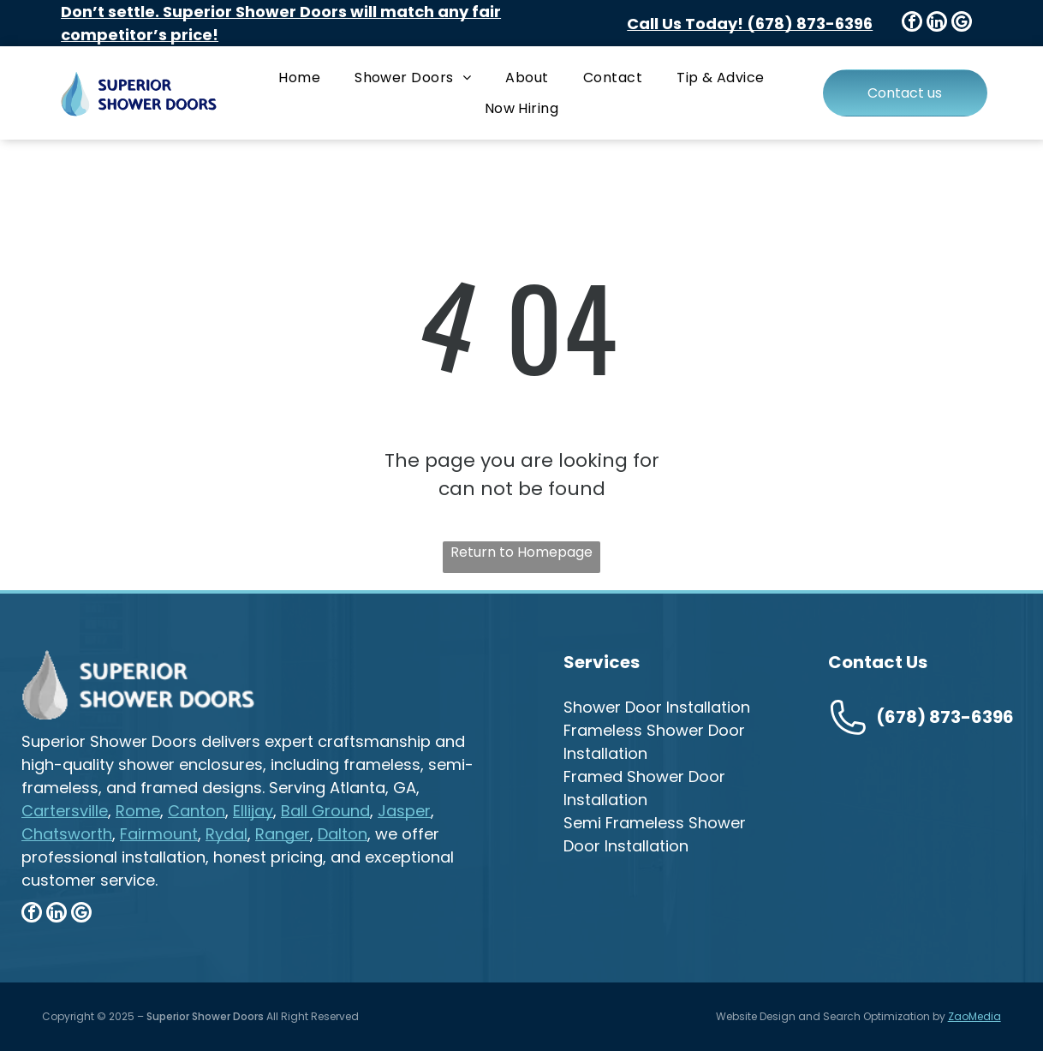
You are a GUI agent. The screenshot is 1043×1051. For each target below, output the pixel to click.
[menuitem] (299, 78)
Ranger (282, 834)
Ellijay (253, 810)
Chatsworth (66, 834)
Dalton (342, 834)
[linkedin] (937, 23)
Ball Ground (325, 810)
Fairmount (159, 834)
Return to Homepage (521, 552)
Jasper (404, 810)
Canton (196, 810)
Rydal (226, 834)
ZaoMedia (974, 1016)
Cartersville (64, 810)
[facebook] (912, 23)
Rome (138, 810)
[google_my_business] (961, 23)
